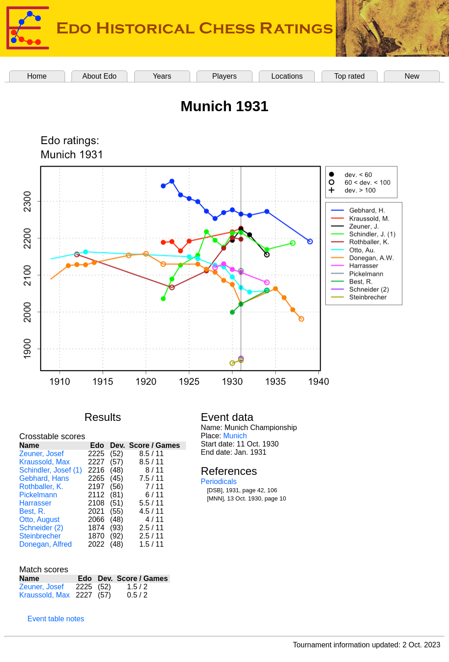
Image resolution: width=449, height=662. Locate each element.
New (412, 76)
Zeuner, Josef (41, 453)
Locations (287, 76)
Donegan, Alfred (45, 544)
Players (224, 76)
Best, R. (32, 511)
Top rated (349, 76)
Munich (235, 436)
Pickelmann (38, 495)
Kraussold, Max (44, 462)
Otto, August (39, 519)
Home (37, 76)
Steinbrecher (40, 536)
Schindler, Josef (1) (50, 470)
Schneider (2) (41, 528)
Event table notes (55, 619)
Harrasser (35, 503)
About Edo (99, 76)
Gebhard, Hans (44, 478)
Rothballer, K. (41, 486)
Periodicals (218, 481)
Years (162, 76)
